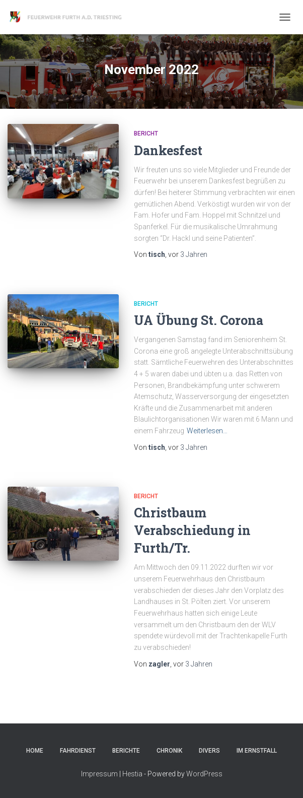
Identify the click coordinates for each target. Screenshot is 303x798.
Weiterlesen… (207, 431)
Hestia (132, 774)
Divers (209, 750)
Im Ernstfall (257, 750)
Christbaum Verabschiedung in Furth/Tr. (192, 530)
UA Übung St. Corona (198, 320)
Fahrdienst (78, 750)
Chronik (169, 750)
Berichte (126, 750)
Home (34, 750)
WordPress (204, 774)
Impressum (99, 774)
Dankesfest (168, 150)
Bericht (146, 133)
